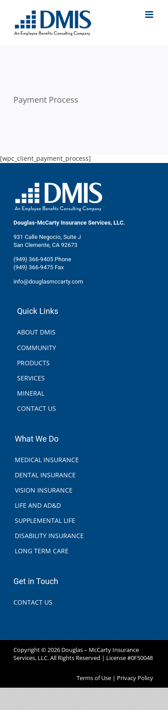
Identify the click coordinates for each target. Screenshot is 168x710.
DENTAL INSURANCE (45, 475)
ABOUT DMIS (36, 332)
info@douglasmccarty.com (48, 281)
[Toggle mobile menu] (150, 14)
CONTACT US (36, 408)
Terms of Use (94, 678)
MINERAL (30, 393)
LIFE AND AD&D (38, 505)
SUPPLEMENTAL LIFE (45, 520)
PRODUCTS (33, 363)
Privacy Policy (135, 678)
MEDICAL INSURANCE (47, 459)
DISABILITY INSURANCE (49, 535)
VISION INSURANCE (44, 490)
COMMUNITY (36, 347)
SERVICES (31, 378)
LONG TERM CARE (42, 551)
